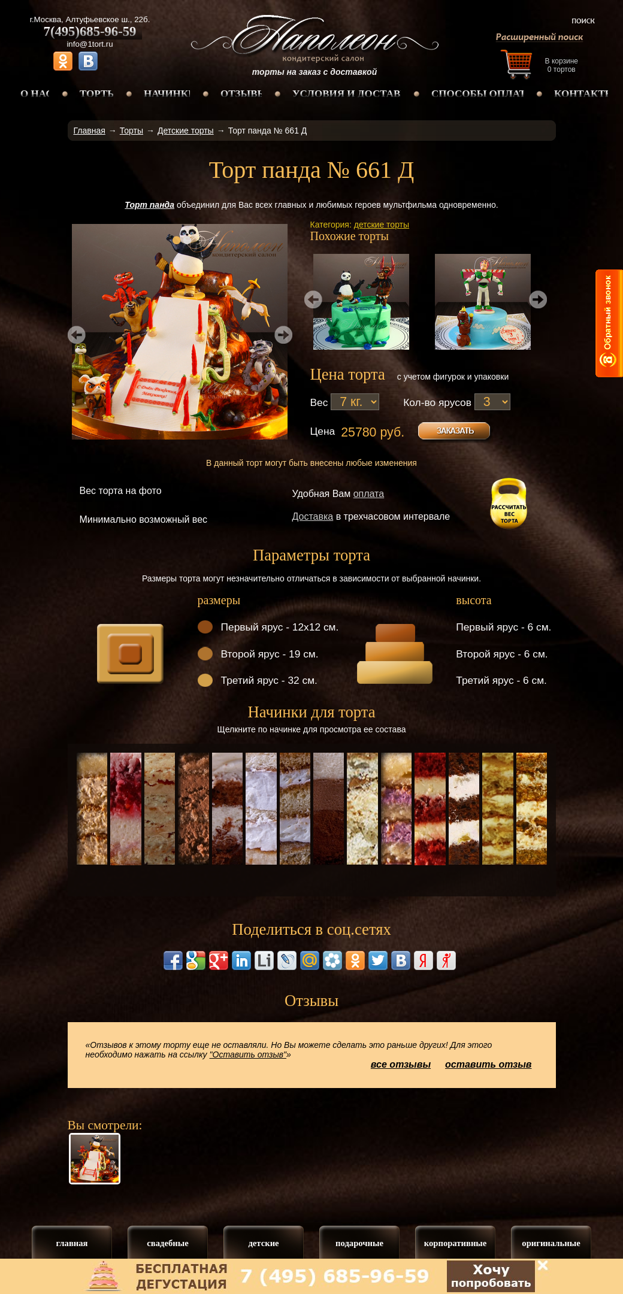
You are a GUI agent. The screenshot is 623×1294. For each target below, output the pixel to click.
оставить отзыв (488, 1064)
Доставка (313, 516)
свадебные (167, 1243)
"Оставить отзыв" (248, 1054)
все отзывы (401, 1064)
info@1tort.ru (89, 44)
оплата (369, 494)
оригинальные (551, 1243)
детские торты (381, 224)
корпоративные (455, 1243)
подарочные (359, 1243)
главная (71, 1243)
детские (263, 1243)
